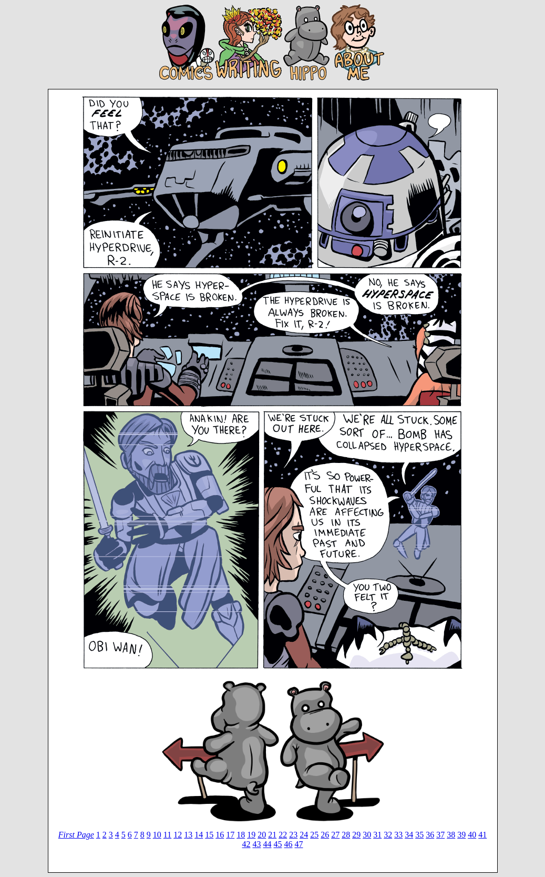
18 (240, 834)
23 (293, 834)
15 (209, 834)
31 (377, 834)
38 (451, 834)
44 (267, 844)
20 (262, 834)
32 (388, 834)
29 (356, 834)
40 (472, 834)
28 (346, 834)
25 (314, 834)
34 (409, 834)
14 (198, 834)
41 (482, 834)
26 (325, 834)
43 (257, 844)
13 (188, 834)
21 (272, 834)
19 (251, 834)
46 (288, 844)
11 (167, 834)
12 (177, 834)
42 (246, 844)
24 (304, 834)
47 (299, 844)
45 (278, 844)
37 (440, 834)
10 (157, 834)
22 (283, 834)
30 (367, 834)
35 (419, 834)
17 (230, 834)
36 (430, 834)
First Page (76, 834)
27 (335, 834)
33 (398, 834)
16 (219, 834)
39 (461, 834)
